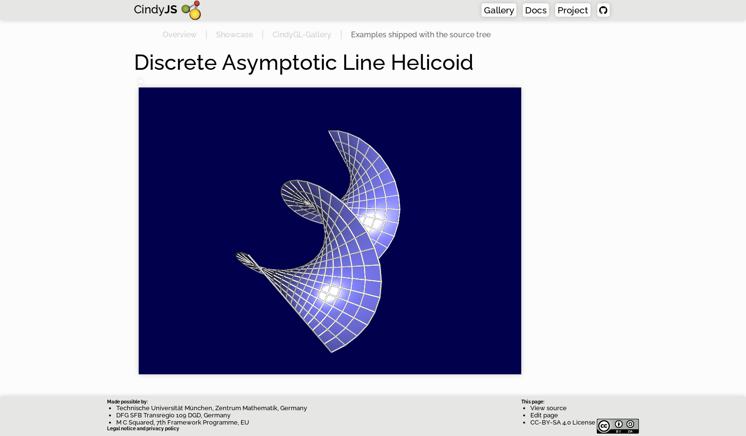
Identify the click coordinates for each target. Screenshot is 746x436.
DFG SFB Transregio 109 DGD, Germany (173, 415)
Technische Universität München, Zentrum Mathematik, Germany (211, 408)
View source (548, 408)
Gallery (499, 10)
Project (573, 10)
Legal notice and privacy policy (143, 428)
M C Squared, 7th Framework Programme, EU (182, 422)
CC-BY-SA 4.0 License (584, 422)
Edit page (544, 415)
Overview (180, 34)
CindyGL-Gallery (302, 34)
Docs (536, 10)
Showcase (234, 34)
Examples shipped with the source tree (421, 34)
